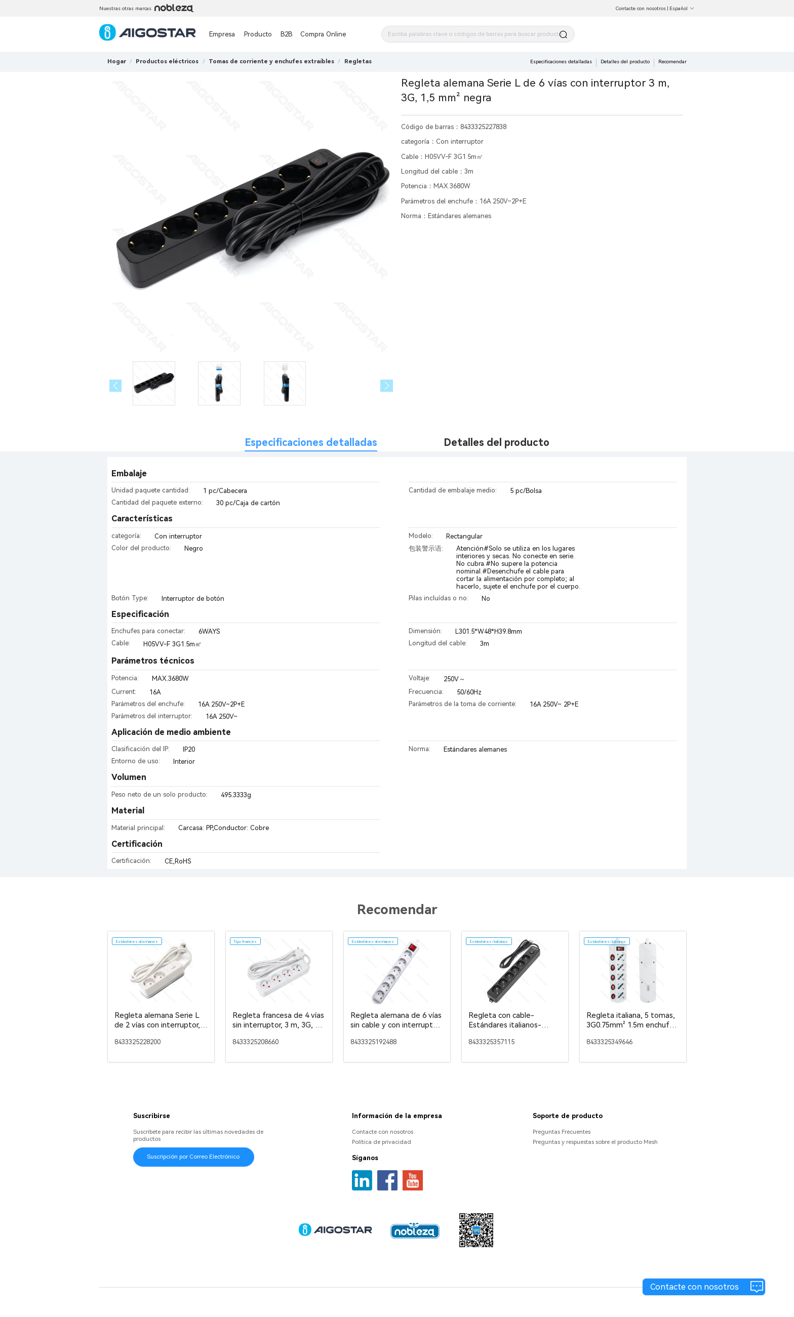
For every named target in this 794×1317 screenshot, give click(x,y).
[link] (167, 61)
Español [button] (682, 8)
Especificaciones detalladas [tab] (311, 442)
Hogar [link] (116, 61)
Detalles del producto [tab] (496, 442)
